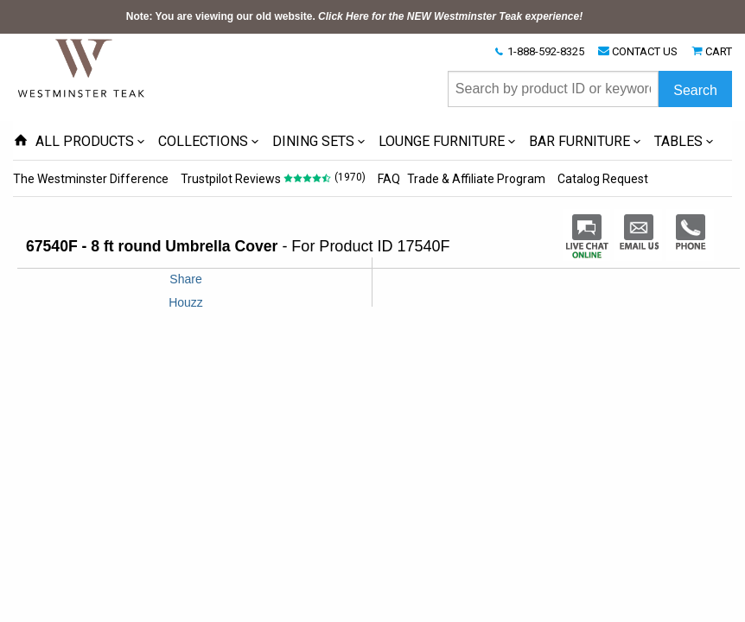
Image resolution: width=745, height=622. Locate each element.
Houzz (186, 302)
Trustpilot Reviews (231, 179)
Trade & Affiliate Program (476, 179)
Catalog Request (602, 179)
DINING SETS (313, 141)
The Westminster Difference (91, 179)
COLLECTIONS (203, 141)
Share (185, 279)
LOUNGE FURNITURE (442, 141)
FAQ (389, 179)
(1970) (350, 177)
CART (718, 51)
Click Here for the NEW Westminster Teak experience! (450, 16)
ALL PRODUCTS (84, 141)
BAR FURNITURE (579, 141)
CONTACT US (645, 51)
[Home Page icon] (21, 141)
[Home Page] (82, 67)
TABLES (678, 141)
